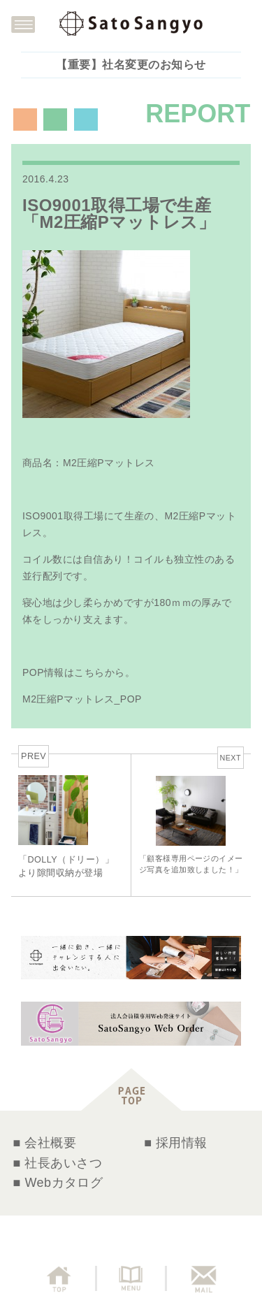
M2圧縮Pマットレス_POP (82, 699)
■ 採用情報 (176, 1143)
